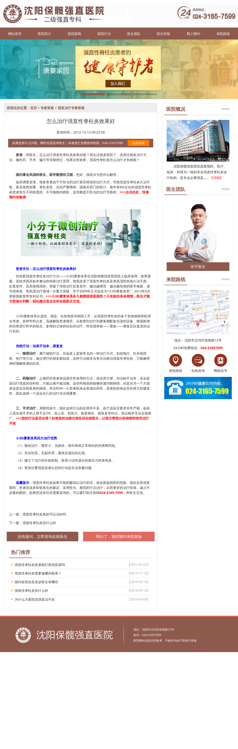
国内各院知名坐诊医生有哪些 (36, 582)
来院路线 (223, 33)
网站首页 (15, 33)
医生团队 (134, 33)
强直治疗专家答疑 (71, 108)
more (225, 108)
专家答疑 (47, 108)
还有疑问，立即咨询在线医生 (43, 536)
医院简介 (44, 33)
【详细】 (216, 177)
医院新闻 (74, 33)
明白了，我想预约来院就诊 (119, 536)
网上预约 (193, 33)
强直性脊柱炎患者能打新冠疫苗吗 (40, 564)
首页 (33, 108)
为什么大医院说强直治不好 (35, 599)
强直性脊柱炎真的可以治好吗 (44, 514)
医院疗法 (104, 33)
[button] (93, 94)
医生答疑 (163, 33)
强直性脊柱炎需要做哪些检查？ (38, 573)
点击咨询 (138, 143)
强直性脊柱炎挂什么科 (39, 522)
